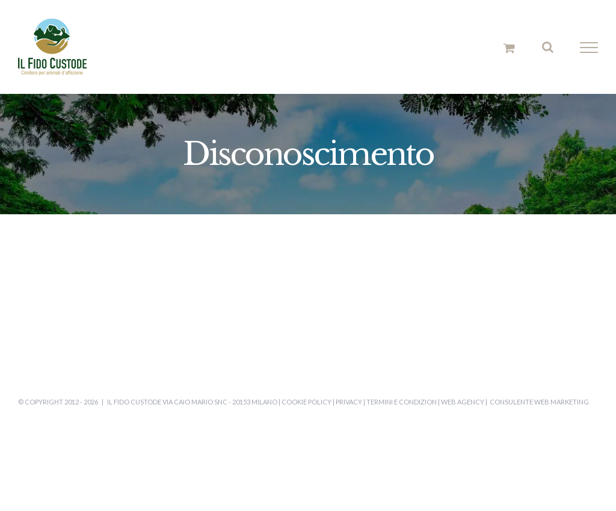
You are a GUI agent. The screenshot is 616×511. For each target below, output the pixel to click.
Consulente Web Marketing (539, 402)
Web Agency (462, 402)
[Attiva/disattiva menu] (589, 47)
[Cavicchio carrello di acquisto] (509, 48)
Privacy (349, 402)
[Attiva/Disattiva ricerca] (547, 47)
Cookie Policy (306, 402)
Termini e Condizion (401, 402)
